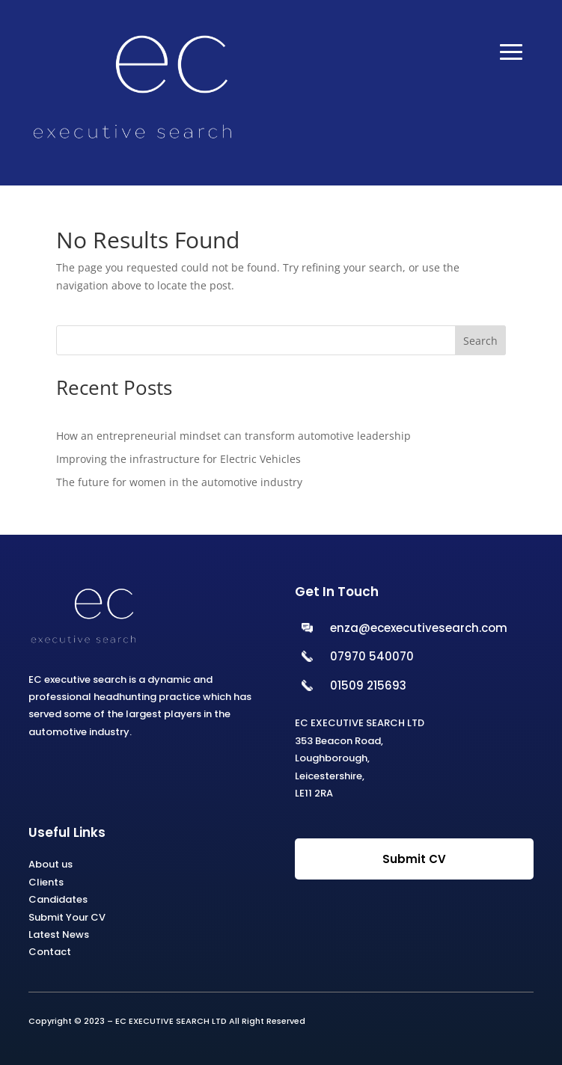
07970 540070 (372, 656)
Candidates (58, 899)
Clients (46, 882)
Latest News (58, 934)
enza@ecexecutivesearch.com (418, 628)
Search (480, 341)
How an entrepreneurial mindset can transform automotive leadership (233, 436)
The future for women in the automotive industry (179, 482)
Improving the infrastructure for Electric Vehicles (178, 459)
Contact (49, 952)
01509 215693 (368, 685)
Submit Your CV (67, 917)
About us (50, 864)
